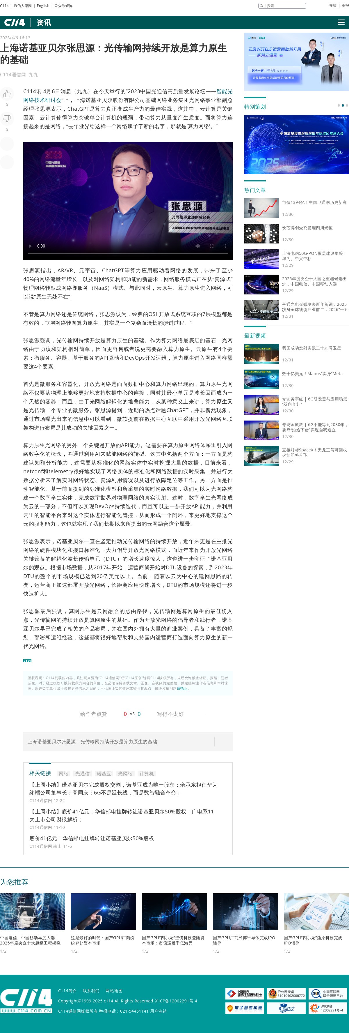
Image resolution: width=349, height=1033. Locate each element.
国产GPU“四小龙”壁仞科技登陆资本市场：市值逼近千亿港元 (173, 940)
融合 (163, 523)
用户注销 (158, 1011)
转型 (50, 287)
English (43, 5)
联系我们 (91, 990)
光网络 (197, 99)
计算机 (108, 117)
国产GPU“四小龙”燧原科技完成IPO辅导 (313, 940)
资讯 (44, 22)
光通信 (159, 91)
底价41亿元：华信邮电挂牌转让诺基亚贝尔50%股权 (91, 838)
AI (97, 453)
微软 (122, 418)
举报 (345, 5)
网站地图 (114, 990)
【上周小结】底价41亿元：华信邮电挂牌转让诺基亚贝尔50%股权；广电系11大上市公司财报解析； (121, 815)
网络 (162, 99)
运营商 (136, 567)
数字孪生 (51, 497)
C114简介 (67, 990)
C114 (4, 5)
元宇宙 (87, 270)
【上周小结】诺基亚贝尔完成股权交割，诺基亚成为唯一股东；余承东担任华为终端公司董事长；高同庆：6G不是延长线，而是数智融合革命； (123, 788)
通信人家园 (23, 5)
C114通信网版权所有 (78, 1011)
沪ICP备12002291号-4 (175, 1001)
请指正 (182, 688)
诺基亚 (94, 99)
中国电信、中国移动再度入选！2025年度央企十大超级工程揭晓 (30, 940)
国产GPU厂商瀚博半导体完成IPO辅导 (244, 940)
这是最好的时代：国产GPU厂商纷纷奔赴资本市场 (103, 940)
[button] (339, 105)
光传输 (64, 340)
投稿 (333, 5)
